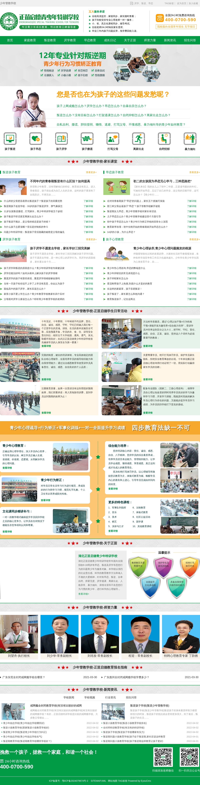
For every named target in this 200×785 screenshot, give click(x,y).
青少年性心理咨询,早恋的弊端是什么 (126, 268)
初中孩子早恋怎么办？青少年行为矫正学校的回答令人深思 (137, 221)
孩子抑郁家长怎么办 (117, 278)
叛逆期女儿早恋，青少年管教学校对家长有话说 (131, 211)
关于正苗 (130, 40)
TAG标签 (169, 3)
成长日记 (110, 40)
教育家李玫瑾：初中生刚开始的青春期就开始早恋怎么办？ (137, 227)
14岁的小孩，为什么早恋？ (121, 232)
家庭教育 (30, 40)
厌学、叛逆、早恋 (143, 3)
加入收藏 (193, 3)
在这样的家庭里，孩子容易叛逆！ (124, 288)
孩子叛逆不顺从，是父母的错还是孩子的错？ (27, 221)
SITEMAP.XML (98, 780)
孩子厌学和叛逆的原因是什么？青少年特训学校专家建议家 (34, 268)
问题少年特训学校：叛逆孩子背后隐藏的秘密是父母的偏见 (34, 232)
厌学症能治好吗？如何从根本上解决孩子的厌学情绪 (31, 273)
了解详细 (88, 201)
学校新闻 (69, 697)
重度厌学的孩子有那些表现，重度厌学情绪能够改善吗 (32, 278)
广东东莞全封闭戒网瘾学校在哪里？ (23, 677)
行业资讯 (110, 697)
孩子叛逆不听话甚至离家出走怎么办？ (24, 216)
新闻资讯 (170, 40)
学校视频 (89, 697)
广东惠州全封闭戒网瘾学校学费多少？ (126, 677)
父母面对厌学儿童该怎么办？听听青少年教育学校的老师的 (34, 299)
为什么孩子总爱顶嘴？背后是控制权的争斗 (26, 227)
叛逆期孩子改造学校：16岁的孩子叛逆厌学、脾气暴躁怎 (33, 206)
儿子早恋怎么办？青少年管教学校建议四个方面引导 (134, 216)
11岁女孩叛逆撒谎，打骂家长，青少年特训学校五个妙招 (33, 211)
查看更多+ (91, 172)
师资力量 (150, 40)
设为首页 (181, 3)
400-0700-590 (16, 767)
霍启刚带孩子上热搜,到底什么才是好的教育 (129, 283)
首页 (10, 40)
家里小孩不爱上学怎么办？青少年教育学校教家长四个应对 (34, 294)
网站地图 (112, 780)
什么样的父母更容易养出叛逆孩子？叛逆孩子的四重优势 (33, 201)
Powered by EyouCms (139, 780)
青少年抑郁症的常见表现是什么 (123, 273)
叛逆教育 (50, 40)
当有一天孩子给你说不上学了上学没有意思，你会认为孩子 (34, 283)
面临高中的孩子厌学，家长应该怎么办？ (25, 288)
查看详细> (83, 594)
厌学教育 (70, 40)
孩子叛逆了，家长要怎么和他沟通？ (125, 294)
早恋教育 (90, 40)
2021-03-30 (90, 677)
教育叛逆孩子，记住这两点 (121, 299)
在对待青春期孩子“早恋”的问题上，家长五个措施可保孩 (136, 201)
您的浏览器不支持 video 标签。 (37, 575)
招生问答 (190, 40)
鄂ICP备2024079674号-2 (75, 780)
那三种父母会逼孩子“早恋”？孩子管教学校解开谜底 (133, 206)
